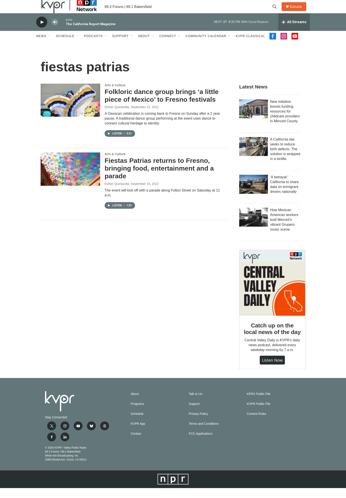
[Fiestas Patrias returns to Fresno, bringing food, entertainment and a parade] (70, 178)
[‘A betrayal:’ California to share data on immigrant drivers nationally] (253, 194)
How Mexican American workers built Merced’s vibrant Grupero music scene (284, 229)
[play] (41, 32)
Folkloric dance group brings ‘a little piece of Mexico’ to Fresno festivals (162, 105)
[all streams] (294, 32)
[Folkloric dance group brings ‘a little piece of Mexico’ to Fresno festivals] (70, 110)
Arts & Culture (115, 95)
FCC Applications (200, 443)
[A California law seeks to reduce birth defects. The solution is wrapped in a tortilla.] (253, 156)
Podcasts (93, 46)
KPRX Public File (259, 404)
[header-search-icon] (276, 12)
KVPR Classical (250, 46)
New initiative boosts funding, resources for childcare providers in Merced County (285, 121)
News (41, 46)
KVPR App (138, 433)
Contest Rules (256, 423)
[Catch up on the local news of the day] (272, 293)
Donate (298, 11)
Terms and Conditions (203, 433)
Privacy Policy (198, 423)
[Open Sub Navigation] (49, 46)
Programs (137, 413)
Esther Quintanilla (117, 117)
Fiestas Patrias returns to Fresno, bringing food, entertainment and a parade (159, 178)
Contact (136, 443)
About (144, 46)
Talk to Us (195, 404)
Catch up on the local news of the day (272, 338)
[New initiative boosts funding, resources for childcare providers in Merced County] (253, 118)
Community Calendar (206, 46)
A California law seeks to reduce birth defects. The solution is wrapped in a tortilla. (285, 159)
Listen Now (272, 370)
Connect (167, 46)
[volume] (55, 32)
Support (120, 46)
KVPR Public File (259, 413)
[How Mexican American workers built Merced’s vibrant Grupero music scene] (253, 227)
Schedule (65, 46)
